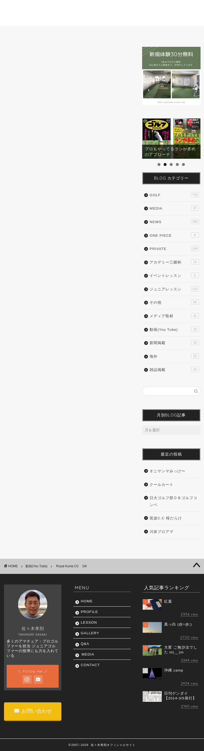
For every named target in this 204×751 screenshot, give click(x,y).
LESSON (74, 33)
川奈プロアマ (161, 532)
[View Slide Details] (171, 138)
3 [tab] (171, 164)
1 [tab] (159, 164)
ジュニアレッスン (174, 288)
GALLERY (103, 33)
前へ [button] (149, 137)
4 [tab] (177, 164)
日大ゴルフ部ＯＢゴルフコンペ (173, 501)
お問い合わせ (33, 711)
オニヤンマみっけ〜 (167, 471)
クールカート (161, 485)
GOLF (174, 194)
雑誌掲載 (174, 369)
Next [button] (194, 137)
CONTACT (182, 33)
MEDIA (154, 33)
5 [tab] (183, 164)
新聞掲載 (174, 342)
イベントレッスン (174, 275)
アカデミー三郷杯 (174, 262)
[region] (171, 138)
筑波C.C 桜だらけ (166, 518)
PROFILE (45, 33)
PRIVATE (174, 248)
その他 (174, 302)
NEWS (174, 221)
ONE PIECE (174, 235)
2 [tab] (165, 164)
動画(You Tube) (21, 54)
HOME (17, 33)
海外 (174, 356)
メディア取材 (174, 315)
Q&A (130, 33)
